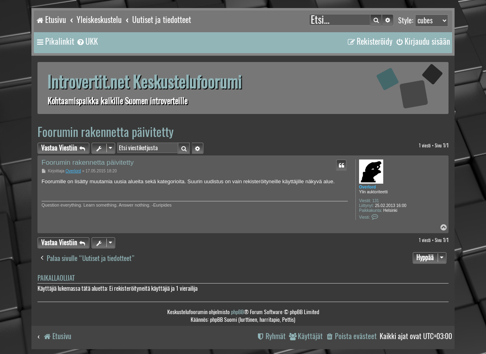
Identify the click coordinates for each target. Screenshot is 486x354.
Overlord (367, 187)
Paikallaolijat (56, 278)
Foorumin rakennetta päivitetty (105, 132)
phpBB (237, 312)
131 (375, 201)
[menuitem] (87, 41)
